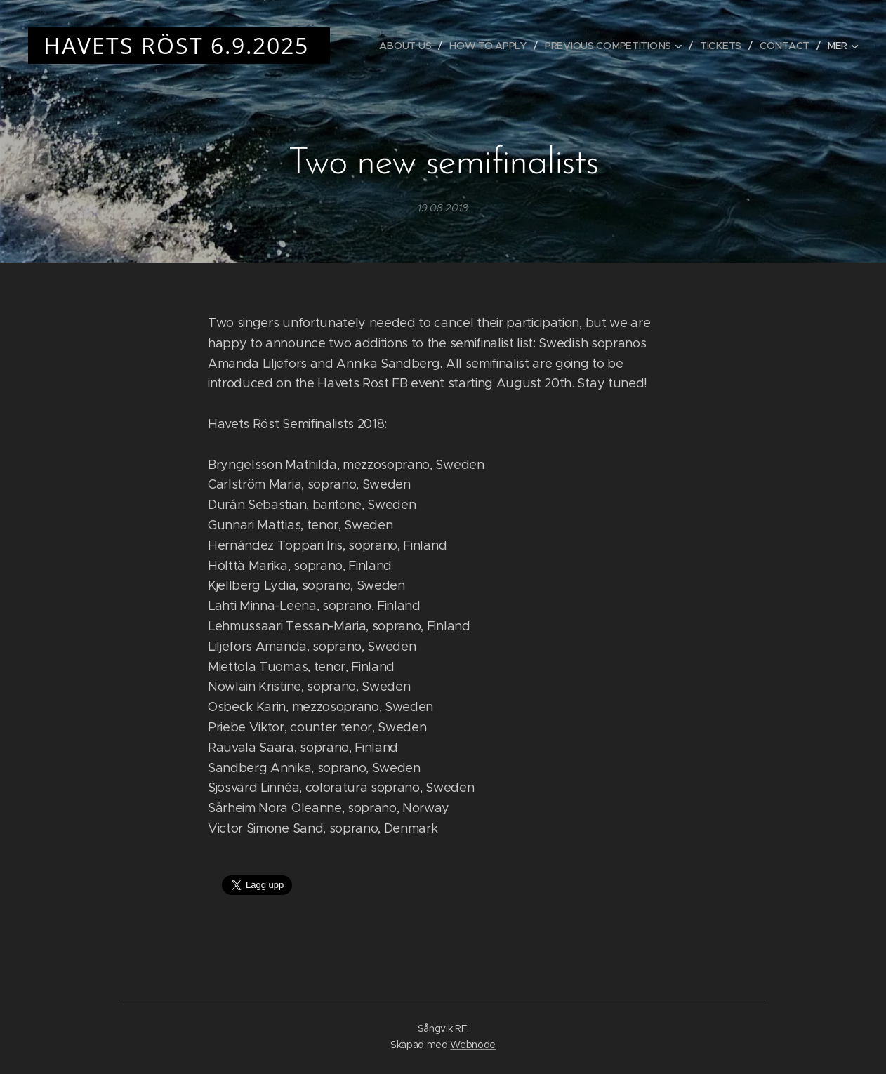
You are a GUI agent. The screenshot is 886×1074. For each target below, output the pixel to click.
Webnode (473, 1044)
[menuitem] (405, 45)
